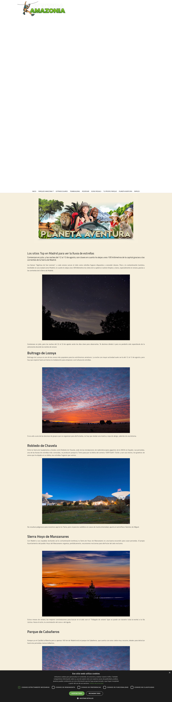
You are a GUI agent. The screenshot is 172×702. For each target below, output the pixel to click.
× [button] (169, 673)
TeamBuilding (75, 191)
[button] (86, 698)
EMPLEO (137, 191)
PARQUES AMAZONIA (45, 191)
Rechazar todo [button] (94, 693)
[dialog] (86, 686)
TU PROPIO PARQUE (110, 191)
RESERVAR (85, 191)
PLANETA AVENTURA (125, 191)
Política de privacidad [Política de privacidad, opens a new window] (96, 683)
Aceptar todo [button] (77, 693)
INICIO (34, 191)
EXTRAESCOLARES (62, 191)
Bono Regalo (96, 191)
